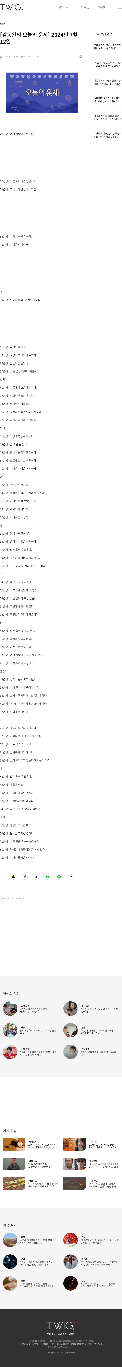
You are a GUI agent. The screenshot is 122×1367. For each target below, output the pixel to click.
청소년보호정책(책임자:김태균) (77, 1341)
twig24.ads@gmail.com (65, 1347)
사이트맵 (91, 1341)
